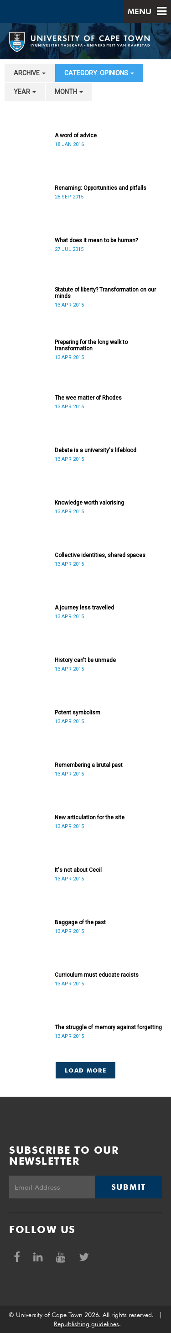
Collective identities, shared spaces (100, 555)
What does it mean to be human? (96, 240)
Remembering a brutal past (89, 765)
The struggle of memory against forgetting (108, 1027)
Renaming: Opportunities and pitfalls (100, 188)
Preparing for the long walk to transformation (91, 345)
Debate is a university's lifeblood (95, 450)
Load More (85, 1070)
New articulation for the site (89, 817)
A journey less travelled (84, 607)
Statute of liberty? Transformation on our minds (105, 292)
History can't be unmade (85, 660)
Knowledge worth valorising (89, 503)
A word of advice (76, 135)
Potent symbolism (77, 712)
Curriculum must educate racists (97, 975)
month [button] (69, 91)
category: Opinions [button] (99, 73)
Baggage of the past (80, 922)
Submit (128, 1187)
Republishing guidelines (86, 1324)
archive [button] (30, 73)
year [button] (25, 91)
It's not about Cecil (78, 870)
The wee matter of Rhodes (88, 398)
